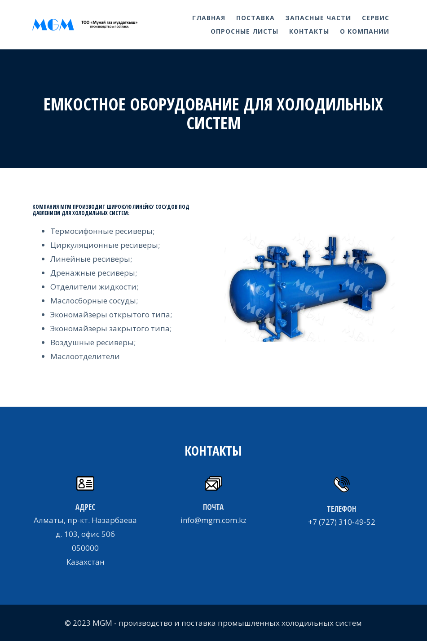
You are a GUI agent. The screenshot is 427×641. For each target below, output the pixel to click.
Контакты (309, 31)
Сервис (375, 17)
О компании (364, 31)
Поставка (255, 17)
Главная (208, 17)
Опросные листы (244, 31)
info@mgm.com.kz (213, 520)
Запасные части (318, 17)
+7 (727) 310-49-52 (341, 522)
